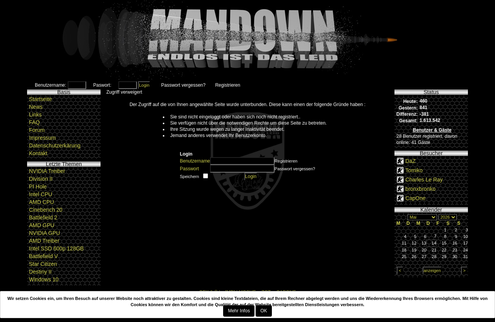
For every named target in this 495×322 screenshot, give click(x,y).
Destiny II (40, 272)
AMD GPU (41, 225)
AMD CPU (41, 202)
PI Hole (38, 186)
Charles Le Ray (424, 179)
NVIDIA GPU (44, 233)
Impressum (42, 138)
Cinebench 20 (45, 210)
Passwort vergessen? (183, 85)
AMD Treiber (44, 241)
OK (263, 310)
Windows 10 (43, 279)
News (36, 107)
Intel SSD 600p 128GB (56, 248)
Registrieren (227, 85)
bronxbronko (420, 189)
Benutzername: (50, 85)
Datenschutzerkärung (54, 145)
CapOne (415, 198)
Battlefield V (43, 256)
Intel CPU (40, 194)
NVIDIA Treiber (47, 171)
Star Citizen (43, 264)
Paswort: (102, 85)
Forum (36, 130)
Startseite (40, 99)
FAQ (34, 122)
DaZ (410, 161)
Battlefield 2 (43, 217)
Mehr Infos (239, 310)
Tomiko (413, 170)
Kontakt (38, 153)
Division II (41, 179)
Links (35, 114)
